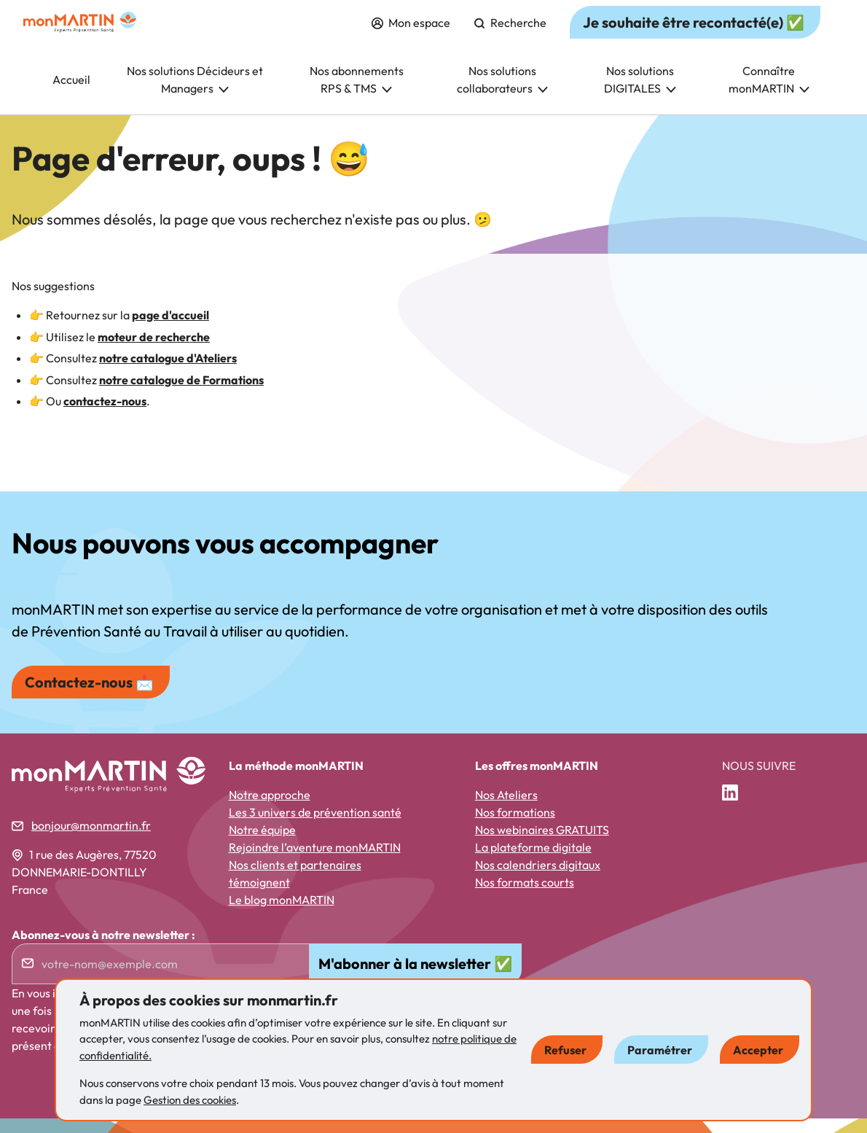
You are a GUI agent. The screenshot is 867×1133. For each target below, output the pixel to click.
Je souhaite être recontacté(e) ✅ (693, 37)
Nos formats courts (524, 896)
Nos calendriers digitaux (537, 879)
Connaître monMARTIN (769, 94)
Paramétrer (659, 1050)
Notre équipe (262, 844)
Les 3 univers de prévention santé (315, 826)
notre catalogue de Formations (181, 394)
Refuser (565, 1050)
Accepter (758, 1050)
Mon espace (411, 37)
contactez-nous (104, 415)
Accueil (71, 94)
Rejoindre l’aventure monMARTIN (315, 861)
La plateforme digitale (533, 861)
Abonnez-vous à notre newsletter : (103, 949)
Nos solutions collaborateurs (502, 94)
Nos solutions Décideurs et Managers (195, 94)
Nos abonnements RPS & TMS (357, 94)
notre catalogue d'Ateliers (168, 372)
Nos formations (515, 826)
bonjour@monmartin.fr (91, 840)
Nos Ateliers (506, 809)
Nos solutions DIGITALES (640, 94)
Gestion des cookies (190, 1100)
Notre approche (269, 809)
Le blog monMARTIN (281, 914)
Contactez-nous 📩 (89, 697)
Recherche (510, 37)
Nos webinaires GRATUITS (542, 844)
